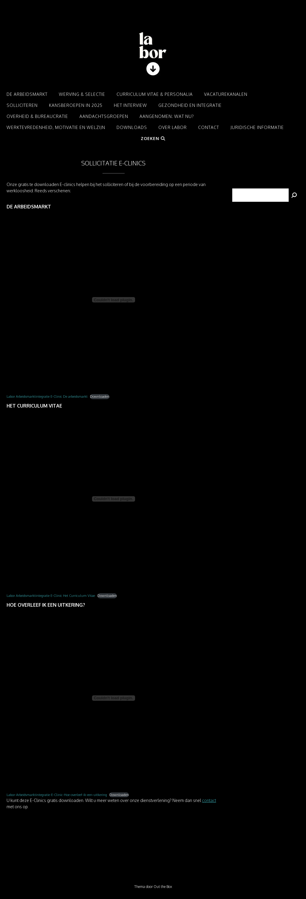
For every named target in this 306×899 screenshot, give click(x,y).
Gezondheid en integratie (190, 105)
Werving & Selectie (82, 94)
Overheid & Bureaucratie (37, 116)
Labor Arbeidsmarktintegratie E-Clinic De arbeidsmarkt (47, 396)
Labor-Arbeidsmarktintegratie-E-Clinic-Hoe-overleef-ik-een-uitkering (57, 794)
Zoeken (153, 138)
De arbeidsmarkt (27, 94)
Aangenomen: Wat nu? (167, 116)
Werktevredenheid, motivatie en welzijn (56, 127)
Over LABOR (172, 127)
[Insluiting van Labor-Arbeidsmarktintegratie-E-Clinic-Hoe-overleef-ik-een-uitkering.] (113, 698)
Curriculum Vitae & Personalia (155, 94)
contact (209, 800)
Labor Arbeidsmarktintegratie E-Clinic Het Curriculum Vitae (51, 595)
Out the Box (163, 886)
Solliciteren (22, 105)
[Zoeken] (294, 195)
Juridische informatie (257, 127)
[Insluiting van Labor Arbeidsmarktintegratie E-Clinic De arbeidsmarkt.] (113, 299)
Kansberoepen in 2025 (75, 105)
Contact (208, 127)
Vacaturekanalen (225, 94)
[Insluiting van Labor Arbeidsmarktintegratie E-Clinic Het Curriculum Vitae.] (113, 498)
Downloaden (99, 396)
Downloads (132, 127)
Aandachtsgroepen (103, 116)
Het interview (130, 105)
